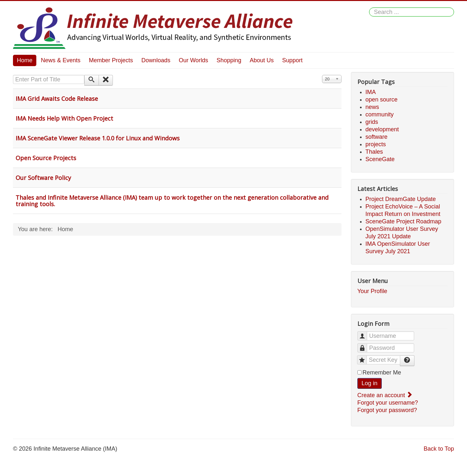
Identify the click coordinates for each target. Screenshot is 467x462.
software (376, 137)
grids (371, 122)
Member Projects (111, 60)
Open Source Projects (46, 158)
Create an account (384, 395)
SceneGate (380, 159)
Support (292, 60)
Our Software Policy (43, 178)
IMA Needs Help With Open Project (64, 118)
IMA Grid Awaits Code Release (57, 98)
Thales (374, 151)
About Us (262, 60)
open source (381, 99)
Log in (369, 383)
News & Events (60, 60)
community (379, 114)
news (372, 107)
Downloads (155, 60)
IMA (370, 92)
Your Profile (372, 291)
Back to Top (439, 448)
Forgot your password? (387, 410)
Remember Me (382, 372)
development (382, 129)
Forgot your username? (387, 402)
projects (375, 144)
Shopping (229, 60)
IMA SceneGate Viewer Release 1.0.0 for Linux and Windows (98, 138)
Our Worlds (193, 60)
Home (24, 60)
